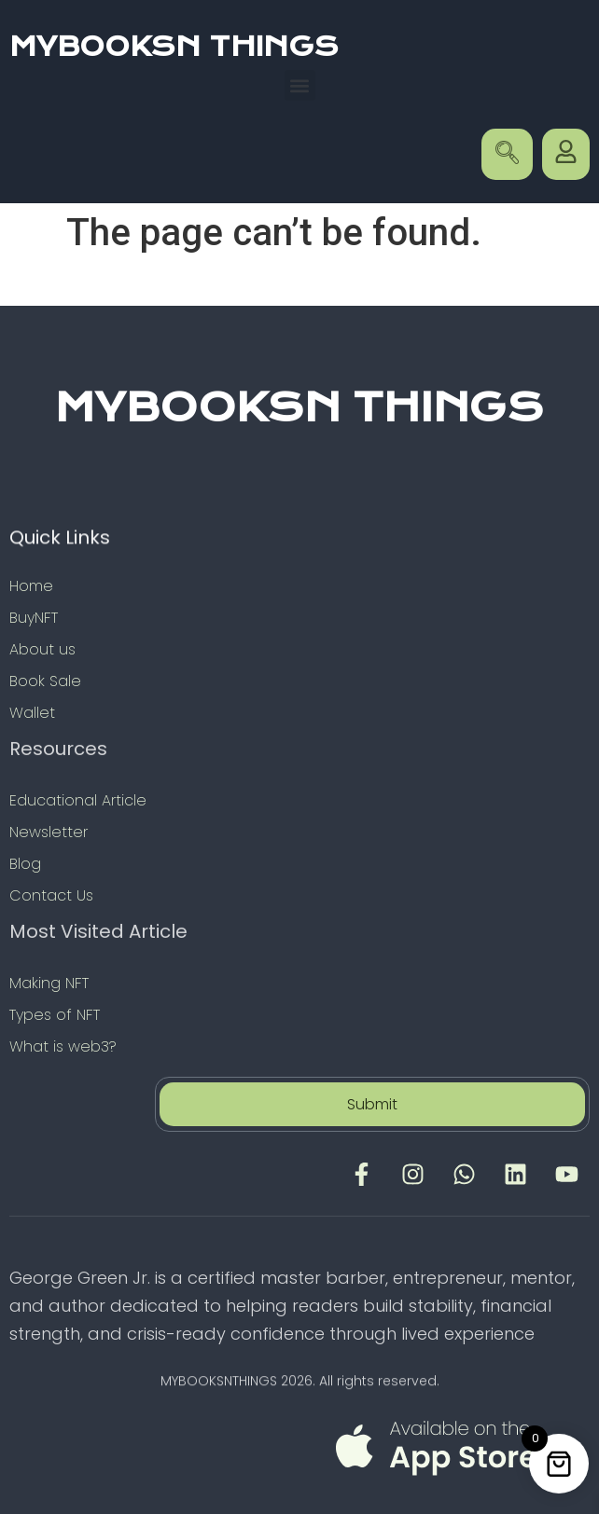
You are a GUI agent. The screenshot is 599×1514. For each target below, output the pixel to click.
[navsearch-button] (507, 154)
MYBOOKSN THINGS (174, 46)
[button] (300, 85)
